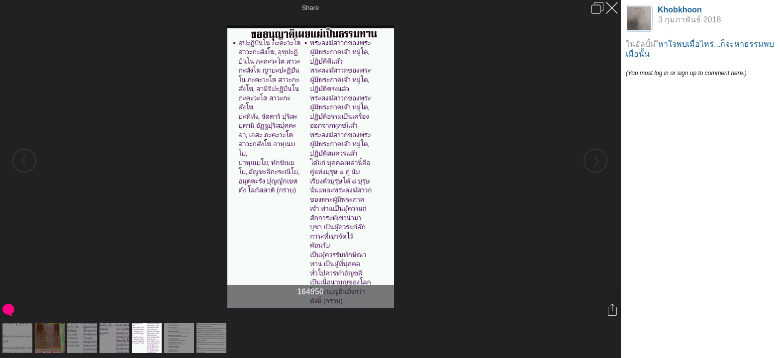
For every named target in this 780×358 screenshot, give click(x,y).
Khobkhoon (680, 9)
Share (310, 7)
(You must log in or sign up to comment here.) (686, 73)
